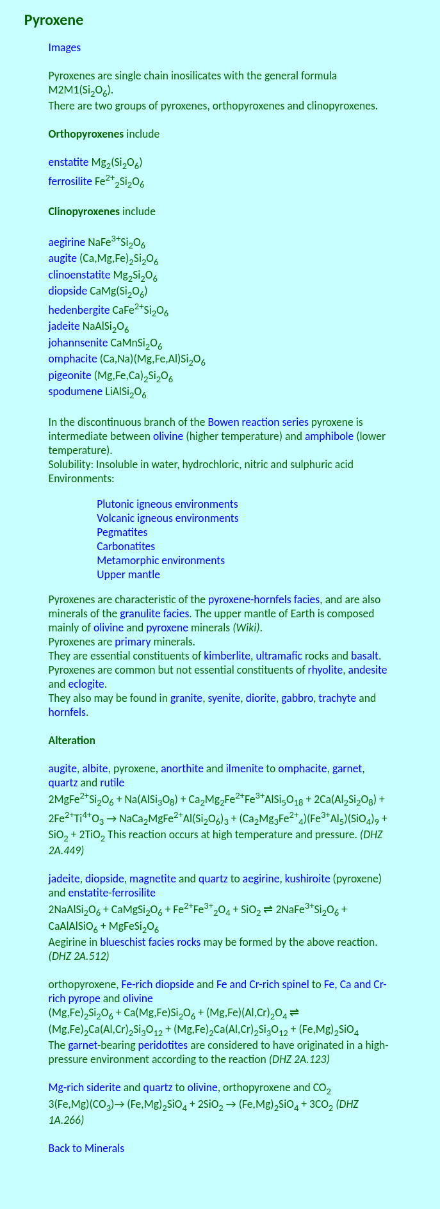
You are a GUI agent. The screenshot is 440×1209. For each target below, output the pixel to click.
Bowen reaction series (258, 422)
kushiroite (307, 879)
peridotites (163, 1045)
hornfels (67, 712)
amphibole (329, 436)
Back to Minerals (87, 1148)
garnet (347, 768)
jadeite (64, 326)
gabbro (297, 698)
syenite (224, 698)
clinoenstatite (80, 275)
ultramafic (279, 656)
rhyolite (325, 670)
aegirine (67, 242)
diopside (68, 291)
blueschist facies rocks (150, 942)
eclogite (86, 684)
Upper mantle (128, 574)
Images (65, 47)
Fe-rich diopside (158, 984)
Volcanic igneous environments (167, 518)
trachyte (337, 698)
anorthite (182, 768)
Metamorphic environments (161, 560)
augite (63, 258)
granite (186, 698)
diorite (261, 698)
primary (133, 642)
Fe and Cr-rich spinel (262, 984)
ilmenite (245, 768)
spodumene (76, 391)
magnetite (152, 879)
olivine (168, 436)
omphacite (73, 359)
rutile (112, 782)
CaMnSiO (135, 343)
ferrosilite (70, 181)
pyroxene (167, 628)
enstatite (69, 162)
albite (95, 768)
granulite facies (154, 613)
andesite (367, 670)
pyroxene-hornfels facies (264, 599)
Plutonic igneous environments (167, 504)
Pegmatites (122, 532)
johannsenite (78, 343)
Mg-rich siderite (85, 1087)
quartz (63, 782)
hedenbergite (79, 310)
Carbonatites (126, 546)
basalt (365, 656)
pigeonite (70, 375)
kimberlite (227, 656)
